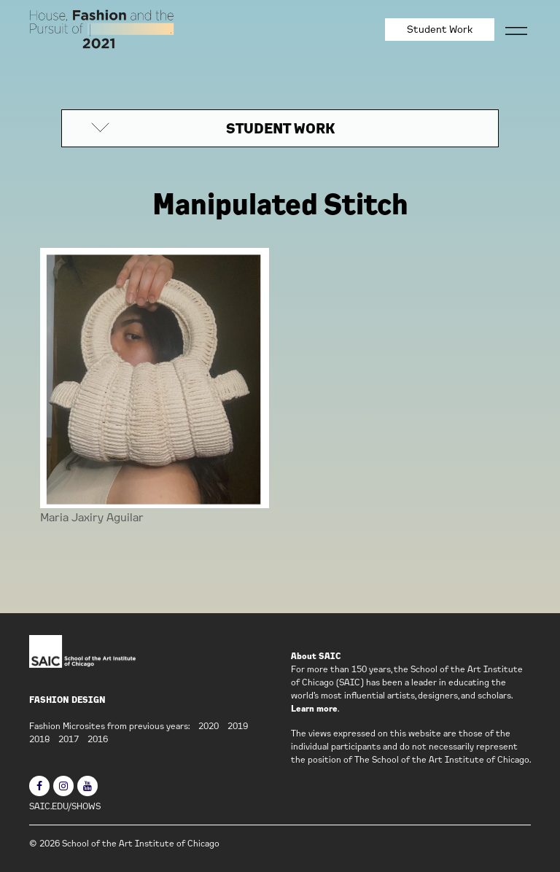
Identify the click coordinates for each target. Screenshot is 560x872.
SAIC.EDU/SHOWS (65, 806)
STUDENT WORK (280, 128)
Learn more (314, 708)
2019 (238, 725)
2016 (98, 738)
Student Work (439, 29)
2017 (68, 738)
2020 (208, 725)
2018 (39, 738)
